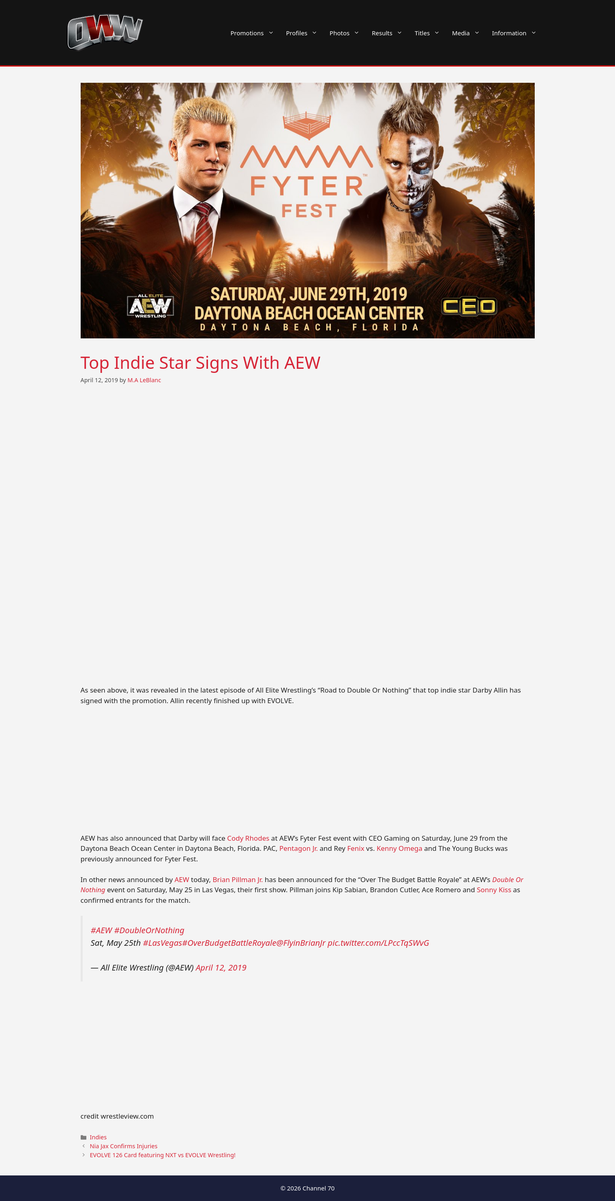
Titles (430, 33)
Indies (98, 1137)
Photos (348, 33)
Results (390, 33)
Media (469, 33)
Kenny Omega (399, 848)
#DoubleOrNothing (149, 930)
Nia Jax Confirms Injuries (124, 1146)
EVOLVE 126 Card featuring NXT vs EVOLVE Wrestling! (163, 1155)
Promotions (255, 33)
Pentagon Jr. (298, 848)
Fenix (355, 848)
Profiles (305, 33)
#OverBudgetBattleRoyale (229, 942)
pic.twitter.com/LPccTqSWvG (378, 942)
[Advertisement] (308, 773)
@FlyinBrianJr (301, 942)
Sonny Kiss (494, 889)
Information (517, 33)
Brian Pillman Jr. (237, 879)
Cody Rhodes (248, 838)
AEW (182, 879)
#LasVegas (162, 942)
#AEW (101, 930)
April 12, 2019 (221, 967)
